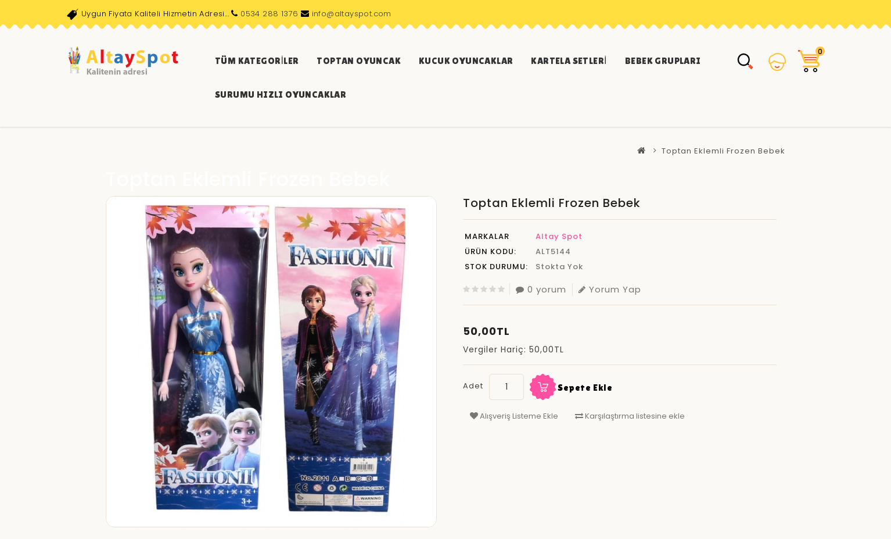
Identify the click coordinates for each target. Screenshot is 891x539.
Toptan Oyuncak (359, 60)
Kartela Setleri (568, 60)
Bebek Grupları (663, 60)
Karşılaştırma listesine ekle (630, 416)
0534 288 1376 (269, 13)
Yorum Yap (610, 289)
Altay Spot (559, 236)
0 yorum (541, 289)
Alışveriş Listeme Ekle (514, 416)
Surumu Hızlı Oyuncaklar (280, 94)
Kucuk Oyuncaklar (466, 60)
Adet (473, 385)
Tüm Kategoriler (257, 60)
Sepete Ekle (585, 387)
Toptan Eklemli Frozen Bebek (723, 150)
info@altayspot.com (351, 13)
